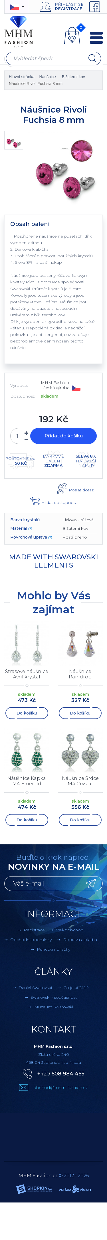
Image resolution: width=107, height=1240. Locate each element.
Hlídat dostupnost (59, 502)
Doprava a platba (80, 939)
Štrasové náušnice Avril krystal (26, 674)
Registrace (68, 8)
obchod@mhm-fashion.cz (60, 1087)
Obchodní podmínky (31, 939)
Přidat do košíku (64, 436)
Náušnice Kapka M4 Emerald (26, 781)
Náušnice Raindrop (80, 674)
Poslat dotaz (81, 490)
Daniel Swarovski (35, 987)
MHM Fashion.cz (38, 1175)
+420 (60, 1074)
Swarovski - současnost (54, 997)
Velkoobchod (69, 929)
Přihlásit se (69, 4)
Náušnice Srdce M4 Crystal (80, 781)
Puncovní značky (53, 949)
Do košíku (27, 713)
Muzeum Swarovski (53, 1007)
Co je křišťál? (76, 987)
